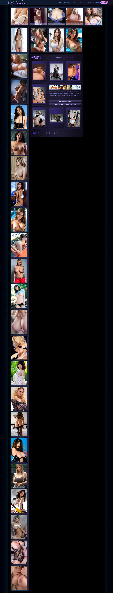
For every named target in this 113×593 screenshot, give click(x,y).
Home (59, 2)
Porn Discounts (93, 2)
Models (82, 2)
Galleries (67, 2)
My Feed (104, 2)
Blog (75, 2)
